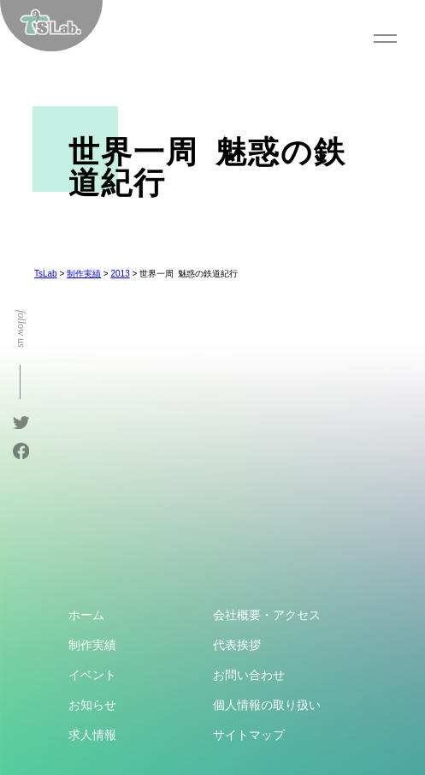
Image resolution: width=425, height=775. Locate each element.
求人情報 (92, 735)
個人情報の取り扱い (267, 705)
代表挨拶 (237, 645)
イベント (92, 675)
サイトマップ (249, 735)
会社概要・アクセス (267, 615)
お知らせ (92, 705)
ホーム (86, 615)
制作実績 (92, 645)
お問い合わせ (249, 675)
